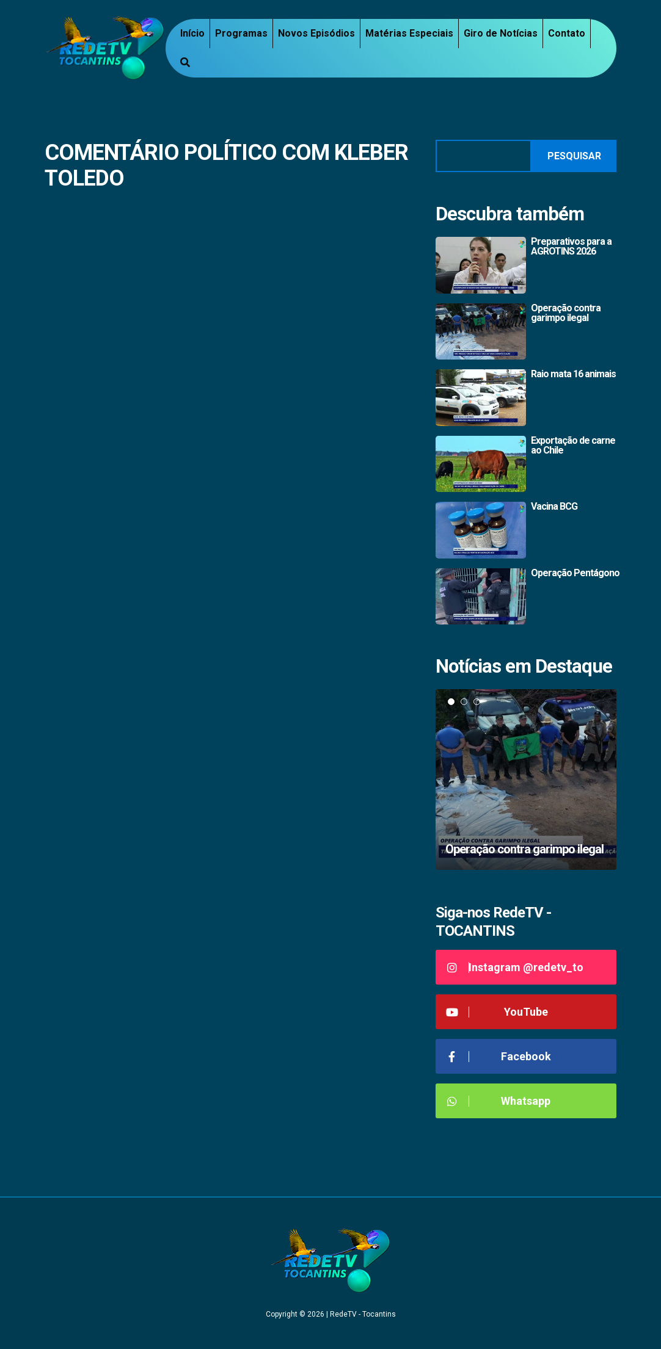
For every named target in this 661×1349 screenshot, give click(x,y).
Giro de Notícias (501, 33)
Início (192, 33)
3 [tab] (476, 701)
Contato (566, 33)
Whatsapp (497, 1100)
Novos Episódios (316, 33)
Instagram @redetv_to (514, 967)
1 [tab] (451, 701)
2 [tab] (464, 701)
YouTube (496, 1011)
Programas (241, 33)
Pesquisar (574, 156)
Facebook (498, 1056)
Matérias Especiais (409, 33)
